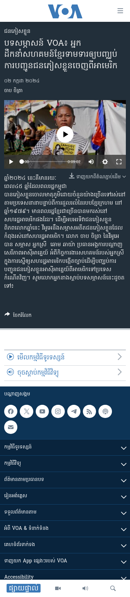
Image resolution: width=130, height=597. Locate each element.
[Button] (18, 316)
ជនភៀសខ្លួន (17, 31)
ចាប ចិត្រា (13, 91)
